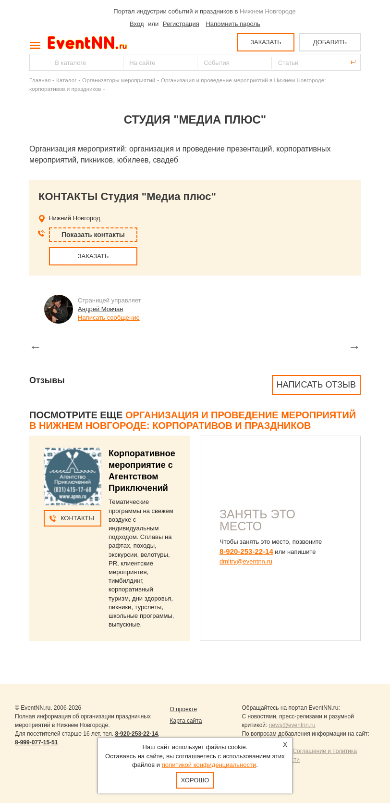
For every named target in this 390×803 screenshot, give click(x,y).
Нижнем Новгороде (268, 11)
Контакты (77, 518)
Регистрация (181, 23)
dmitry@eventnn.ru (245, 561)
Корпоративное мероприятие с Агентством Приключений (142, 471)
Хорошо (195, 780)
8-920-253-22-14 (246, 551)
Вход (137, 23)
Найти (37, 62)
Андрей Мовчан (100, 309)
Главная (39, 80)
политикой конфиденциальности (209, 764)
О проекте (183, 709)
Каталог (66, 80)
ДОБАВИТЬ (330, 42)
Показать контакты (93, 234)
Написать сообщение (109, 317)
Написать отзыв (316, 384)
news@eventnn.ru (292, 725)
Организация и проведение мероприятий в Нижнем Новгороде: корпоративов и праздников (192, 420)
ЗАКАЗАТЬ (265, 42)
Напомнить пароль (233, 23)
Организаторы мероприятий (118, 80)
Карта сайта (186, 720)
